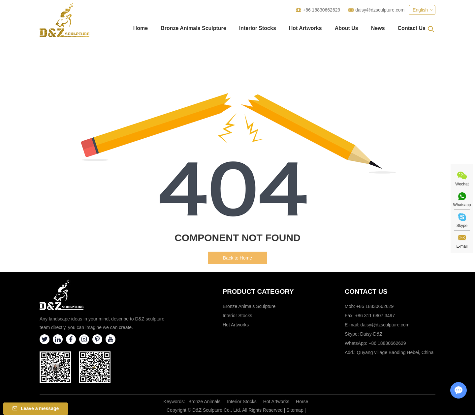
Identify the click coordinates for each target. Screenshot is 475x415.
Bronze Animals (204, 401)
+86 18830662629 (387, 343)
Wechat (461, 184)
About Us (346, 28)
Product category (258, 291)
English (420, 10)
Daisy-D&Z (371, 334)
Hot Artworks (305, 28)
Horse (302, 401)
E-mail (461, 246)
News (378, 28)
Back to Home (237, 258)
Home (140, 28)
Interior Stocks (257, 28)
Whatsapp (462, 205)
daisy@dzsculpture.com (379, 10)
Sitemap (294, 410)
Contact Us (412, 28)
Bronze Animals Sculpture (193, 28)
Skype (462, 225)
